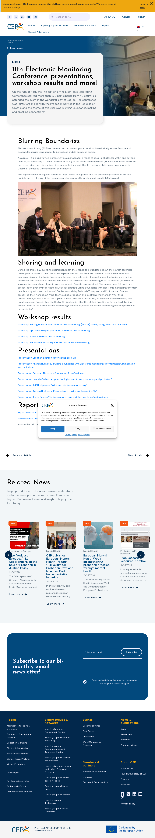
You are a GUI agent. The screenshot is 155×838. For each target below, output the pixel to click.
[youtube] (30, 17)
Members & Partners (85, 25)
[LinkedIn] (135, 794)
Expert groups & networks (56, 721)
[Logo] (15, 26)
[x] (17, 17)
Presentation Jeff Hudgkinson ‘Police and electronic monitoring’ (52, 385)
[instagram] (36, 17)
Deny (77, 429)
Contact (126, 16)
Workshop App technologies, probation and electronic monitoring (54, 330)
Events (31, 25)
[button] (112, 405)
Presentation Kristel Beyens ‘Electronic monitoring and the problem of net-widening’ (63, 397)
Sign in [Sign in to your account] (141, 16)
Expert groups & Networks (54, 25)
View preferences (102, 429)
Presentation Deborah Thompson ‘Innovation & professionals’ (51, 373)
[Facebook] (10, 17)
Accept (52, 429)
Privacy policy (71, 435)
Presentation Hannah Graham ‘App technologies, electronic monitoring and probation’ (65, 379)
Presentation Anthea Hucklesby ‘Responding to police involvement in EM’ (57, 391)
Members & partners (91, 763)
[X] (130, 794)
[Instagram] (124, 798)
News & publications (130, 721)
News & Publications (38, 32)
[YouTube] (141, 794)
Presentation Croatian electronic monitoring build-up (47, 357)
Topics (105, 25)
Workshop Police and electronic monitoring (41, 336)
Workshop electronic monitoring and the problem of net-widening (54, 342)
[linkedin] (23, 17)
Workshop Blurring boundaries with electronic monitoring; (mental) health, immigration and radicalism (72, 324)
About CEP (110, 16)
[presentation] (105, 667)
